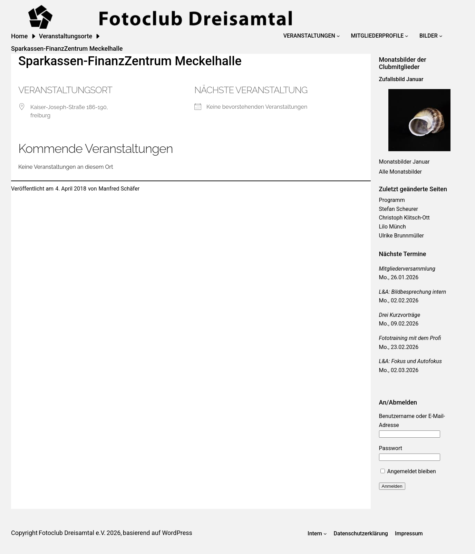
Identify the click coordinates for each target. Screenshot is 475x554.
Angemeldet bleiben (408, 471)
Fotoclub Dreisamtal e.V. (72, 532)
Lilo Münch (392, 226)
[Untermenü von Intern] (325, 533)
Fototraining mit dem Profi (410, 338)
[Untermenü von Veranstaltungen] (338, 36)
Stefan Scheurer (398, 209)
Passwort (390, 448)
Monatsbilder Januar (404, 161)
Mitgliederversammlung (407, 268)
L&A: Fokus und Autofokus (410, 361)
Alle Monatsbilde (399, 171)
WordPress (177, 532)
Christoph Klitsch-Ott (404, 217)
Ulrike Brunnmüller (401, 235)
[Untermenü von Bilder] (441, 36)
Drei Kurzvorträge (399, 315)
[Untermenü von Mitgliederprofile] (406, 36)
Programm (392, 200)
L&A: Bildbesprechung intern (412, 292)
